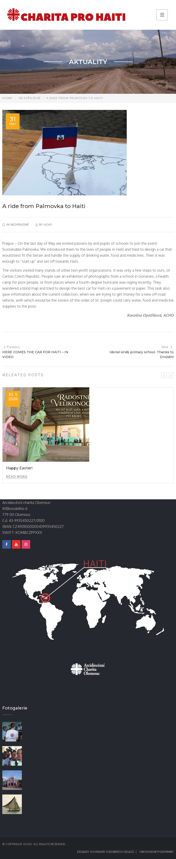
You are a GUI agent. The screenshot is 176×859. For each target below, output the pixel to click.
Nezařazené (30, 98)
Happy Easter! (19, 468)
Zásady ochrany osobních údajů (105, 851)
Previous (11, 347)
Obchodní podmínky (156, 851)
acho (48, 224)
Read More (17, 477)
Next (167, 347)
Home (7, 98)
